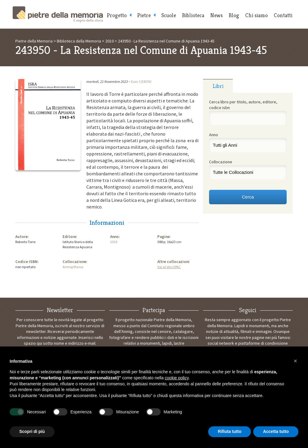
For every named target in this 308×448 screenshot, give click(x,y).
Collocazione (220, 161)
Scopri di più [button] (32, 431)
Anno (213, 134)
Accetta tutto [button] (276, 431)
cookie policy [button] (177, 377)
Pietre (144, 15)
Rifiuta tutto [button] (230, 431)
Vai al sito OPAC (169, 267)
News (216, 15)
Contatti (283, 15)
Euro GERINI (141, 82)
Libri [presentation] (218, 86)
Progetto (117, 15)
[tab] (218, 86)
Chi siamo (256, 15)
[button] (295, 361)
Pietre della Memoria (58, 14)
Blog (234, 15)
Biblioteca (193, 15)
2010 (113, 242)
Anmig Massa (73, 267)
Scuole (168, 15)
